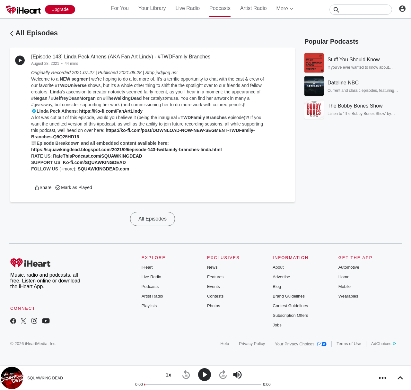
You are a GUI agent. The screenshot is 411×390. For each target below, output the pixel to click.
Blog (277, 286)
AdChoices (383, 343)
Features (215, 276)
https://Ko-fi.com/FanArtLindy (111, 111)
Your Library (152, 8)
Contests (215, 296)
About (278, 267)
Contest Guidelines (290, 305)
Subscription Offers (290, 315)
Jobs (277, 325)
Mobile (344, 286)
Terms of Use (349, 343)
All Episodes (36, 33)
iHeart (147, 267)
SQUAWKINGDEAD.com (103, 168)
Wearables (348, 296)
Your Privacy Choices (301, 344)
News (212, 267)
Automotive (348, 267)
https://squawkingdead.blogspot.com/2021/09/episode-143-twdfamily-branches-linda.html (126, 149)
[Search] (360, 9)
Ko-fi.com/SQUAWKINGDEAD (94, 162)
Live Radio (187, 8)
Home (344, 276)
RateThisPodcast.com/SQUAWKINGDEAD (97, 156)
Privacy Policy (252, 343)
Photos (213, 305)
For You (120, 8)
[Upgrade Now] (60, 9)
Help (225, 343)
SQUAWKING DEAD (45, 378)
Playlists (149, 305)
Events (213, 286)
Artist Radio (253, 8)
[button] (43, 187)
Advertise (281, 276)
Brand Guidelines (289, 296)
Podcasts (220, 8)
